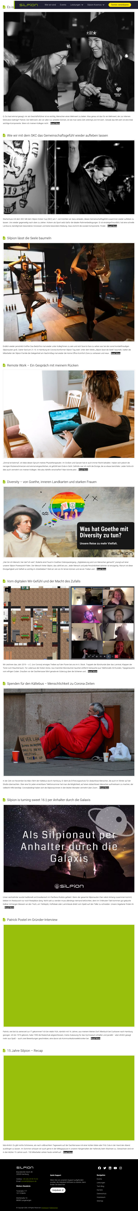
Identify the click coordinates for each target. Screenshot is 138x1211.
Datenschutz (54, 1208)
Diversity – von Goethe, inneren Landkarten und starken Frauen (52, 482)
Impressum (45, 1208)
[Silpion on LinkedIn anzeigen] (110, 1168)
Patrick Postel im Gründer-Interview (32, 920)
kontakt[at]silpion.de (28, 1181)
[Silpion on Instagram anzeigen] (120, 1168)
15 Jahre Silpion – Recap (25, 1051)
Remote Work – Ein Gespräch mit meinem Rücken (42, 365)
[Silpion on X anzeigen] (104, 1168)
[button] (29, 4)
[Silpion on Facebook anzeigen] (99, 1168)
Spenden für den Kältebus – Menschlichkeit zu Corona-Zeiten (51, 683)
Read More (55, 123)
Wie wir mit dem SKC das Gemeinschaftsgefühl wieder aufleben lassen (57, 135)
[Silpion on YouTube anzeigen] (115, 1168)
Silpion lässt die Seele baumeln (29, 238)
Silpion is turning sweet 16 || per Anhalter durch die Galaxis (48, 800)
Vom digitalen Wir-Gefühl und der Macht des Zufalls (43, 581)
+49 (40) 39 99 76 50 (30, 1179)
